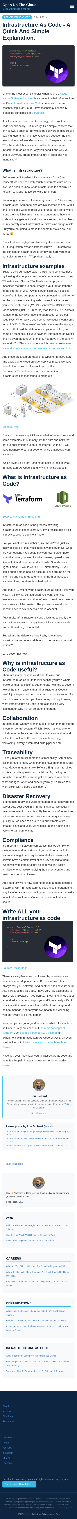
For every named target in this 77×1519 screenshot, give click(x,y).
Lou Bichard (39, 1096)
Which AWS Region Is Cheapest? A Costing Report (30, 1240)
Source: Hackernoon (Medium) (21, 516)
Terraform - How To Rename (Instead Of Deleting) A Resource (35, 1371)
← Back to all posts (12, 1164)
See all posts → (38, 1113)
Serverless (38, 112)
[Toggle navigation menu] (72, 6)
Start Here (8, 1416)
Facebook (7, 1463)
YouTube (7, 1447)
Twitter (67, 1104)
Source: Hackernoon (14, 967)
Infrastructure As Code (17, 17)
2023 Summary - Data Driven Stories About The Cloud (31, 1138)
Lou (20, 1202)
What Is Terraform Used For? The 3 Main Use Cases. (31, 1356)
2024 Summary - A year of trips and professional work (31, 1131)
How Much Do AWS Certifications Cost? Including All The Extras (36, 1320)
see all (49, 1126)
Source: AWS (10, 426)
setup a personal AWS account (38, 1032)
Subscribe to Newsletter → (19, 1484)
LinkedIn (40, 1108)
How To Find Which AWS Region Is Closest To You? (30, 1235)
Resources (8, 1421)
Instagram (7, 1453)
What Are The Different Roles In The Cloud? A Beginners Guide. (36, 1266)
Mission (6, 1411)
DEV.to (6, 1458)
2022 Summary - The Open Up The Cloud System (29, 1145)
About (5, 1406)
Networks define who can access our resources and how (36, 348)
